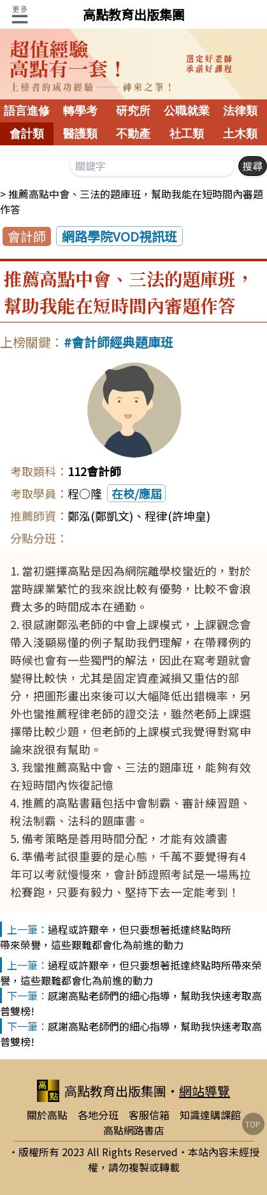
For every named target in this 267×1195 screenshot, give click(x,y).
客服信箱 (149, 1114)
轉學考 (80, 111)
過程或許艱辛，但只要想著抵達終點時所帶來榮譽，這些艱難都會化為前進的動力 (115, 937)
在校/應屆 (137, 493)
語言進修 (27, 111)
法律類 (240, 111)
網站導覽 (204, 1091)
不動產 (133, 133)
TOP (253, 1124)
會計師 (27, 236)
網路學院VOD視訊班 (119, 236)
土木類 (240, 133)
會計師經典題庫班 (122, 342)
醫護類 (80, 133)
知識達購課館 (210, 1114)
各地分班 (98, 1114)
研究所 (133, 111)
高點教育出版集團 (134, 14)
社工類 (187, 133)
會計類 (27, 133)
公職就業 (187, 111)
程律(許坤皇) (177, 515)
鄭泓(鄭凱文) (100, 515)
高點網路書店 (133, 1130)
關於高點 (47, 1114)
